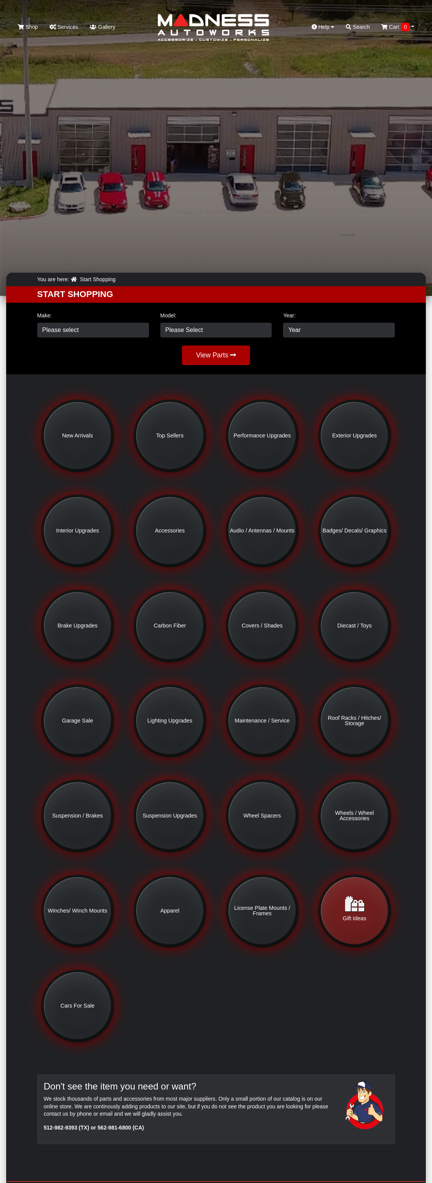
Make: (44, 315)
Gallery (102, 27)
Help (323, 27)
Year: (289, 315)
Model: (168, 315)
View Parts (216, 355)
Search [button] (358, 27)
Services (64, 27)
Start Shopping (98, 279)
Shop (28, 27)
